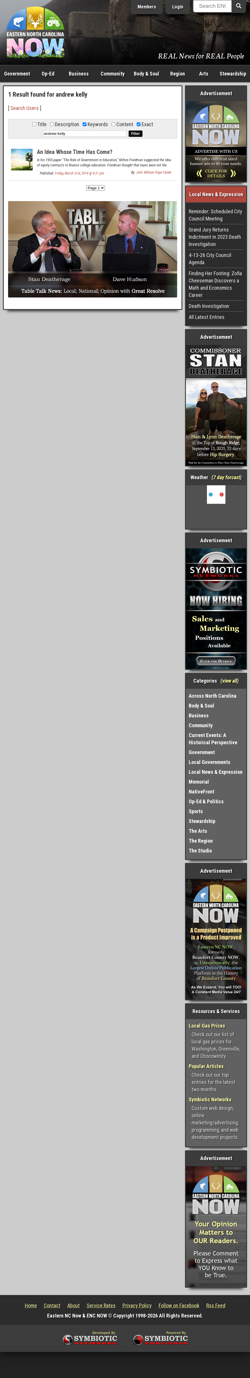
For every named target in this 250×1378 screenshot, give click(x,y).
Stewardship (233, 74)
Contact (52, 1305)
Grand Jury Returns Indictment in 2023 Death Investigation (215, 237)
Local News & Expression (215, 772)
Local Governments (209, 762)
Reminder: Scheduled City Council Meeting (215, 215)
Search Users (24, 108)
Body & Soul (146, 74)
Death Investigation (209, 306)
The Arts (198, 831)
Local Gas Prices (207, 1026)
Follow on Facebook (179, 1305)
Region (177, 74)
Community (113, 74)
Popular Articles (206, 1066)
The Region (201, 841)
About (73, 1305)
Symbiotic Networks (210, 1099)
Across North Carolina (212, 696)
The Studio (200, 851)
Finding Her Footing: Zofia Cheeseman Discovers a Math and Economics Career (215, 284)
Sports (196, 811)
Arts (203, 74)
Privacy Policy (137, 1305)
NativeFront (201, 792)
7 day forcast (226, 477)
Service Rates (101, 1305)
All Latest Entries (207, 317)
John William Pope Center (153, 172)
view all (229, 681)
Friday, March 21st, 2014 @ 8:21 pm (79, 173)
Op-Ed (48, 74)
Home (31, 1305)
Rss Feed (215, 1305)
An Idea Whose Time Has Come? (74, 151)
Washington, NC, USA (216, 507)
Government (17, 74)
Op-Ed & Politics (206, 801)
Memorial (199, 782)
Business (79, 74)
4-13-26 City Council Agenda (210, 258)
